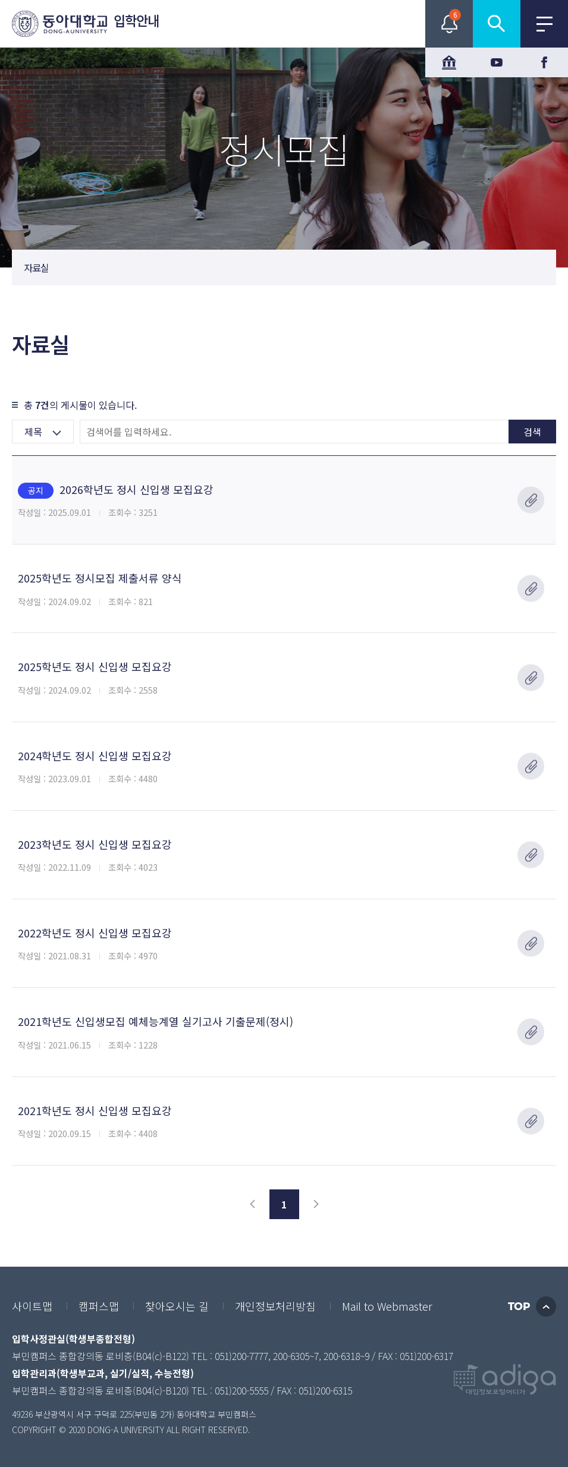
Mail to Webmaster (387, 1306)
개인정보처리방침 (275, 1306)
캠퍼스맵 (99, 1306)
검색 (532, 431)
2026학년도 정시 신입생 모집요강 (116, 490)
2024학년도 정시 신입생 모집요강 (95, 755)
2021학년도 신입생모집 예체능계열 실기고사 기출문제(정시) (155, 1021)
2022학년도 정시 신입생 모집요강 (95, 932)
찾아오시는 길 (177, 1306)
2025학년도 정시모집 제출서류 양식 (100, 577)
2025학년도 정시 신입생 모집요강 (95, 666)
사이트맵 (32, 1306)
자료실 (36, 267)
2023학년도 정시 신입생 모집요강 (95, 844)
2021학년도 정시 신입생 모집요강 (95, 1110)
